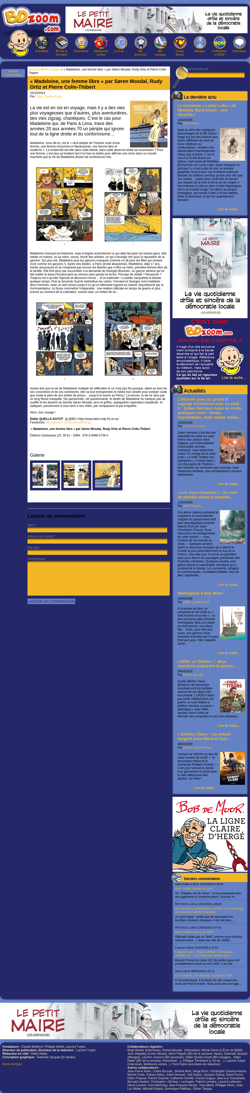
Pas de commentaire (13, 73)
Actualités (42, 44)
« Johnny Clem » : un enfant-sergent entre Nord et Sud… (205, 736)
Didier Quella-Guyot (196, 602)
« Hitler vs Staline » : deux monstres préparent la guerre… (207, 663)
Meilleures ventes (101, 46)
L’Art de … (121, 44)
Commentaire (37, 559)
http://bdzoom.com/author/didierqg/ (68, 422)
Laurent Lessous (194, 426)
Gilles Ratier (191, 123)
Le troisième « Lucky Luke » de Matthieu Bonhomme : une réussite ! (207, 110)
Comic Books (180, 46)
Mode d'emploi (12, 1064)
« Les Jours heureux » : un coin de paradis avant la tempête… (207, 494)
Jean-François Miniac (197, 747)
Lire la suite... (229, 209)
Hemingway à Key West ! (201, 593)
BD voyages (160, 46)
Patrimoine (81, 44)
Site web (33, 547)
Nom (31, 525)
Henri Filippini (192, 506)
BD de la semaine (62, 46)
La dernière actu (200, 96)
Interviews (239, 44)
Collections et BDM (220, 46)
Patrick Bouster (193, 675)
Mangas (200, 44)
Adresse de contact (40, 536)
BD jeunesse (140, 46)
